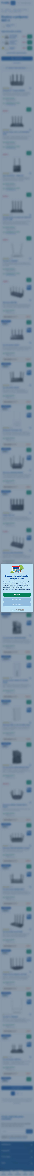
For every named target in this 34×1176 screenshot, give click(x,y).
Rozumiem (17, 595)
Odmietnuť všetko (17, 604)
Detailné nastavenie (17, 599)
